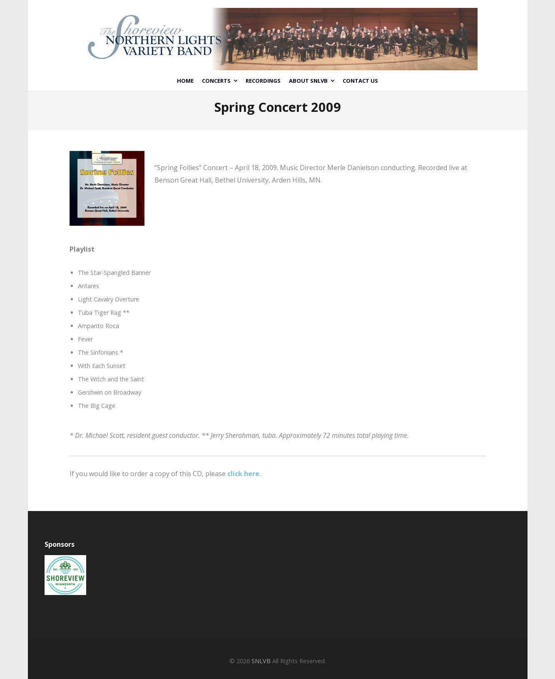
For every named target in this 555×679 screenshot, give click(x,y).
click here (243, 473)
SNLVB (261, 661)
